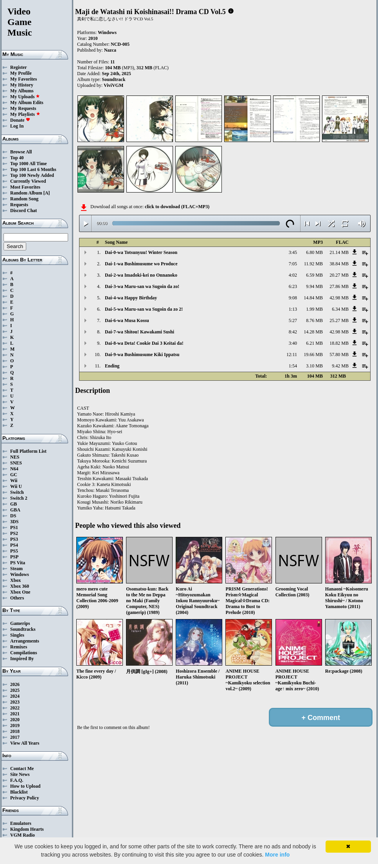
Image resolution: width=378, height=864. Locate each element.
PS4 (14, 545)
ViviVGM (113, 85)
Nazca (110, 50)
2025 (15, 690)
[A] (46, 193)
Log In (16, 126)
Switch (17, 492)
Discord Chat (23, 210)
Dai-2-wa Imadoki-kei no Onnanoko (141, 275)
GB (13, 504)
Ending (112, 366)
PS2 (14, 533)
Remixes (18, 647)
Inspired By (22, 658)
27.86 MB (339, 286)
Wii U (16, 486)
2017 (15, 737)
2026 (15, 684)
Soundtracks (23, 629)
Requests (19, 204)
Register (18, 67)
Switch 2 (18, 498)
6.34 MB (340, 309)
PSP (14, 557)
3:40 (293, 343)
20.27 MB (339, 275)
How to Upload (25, 786)
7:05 (293, 263)
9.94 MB (314, 286)
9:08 (293, 298)
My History (21, 85)
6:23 (293, 286)
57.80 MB (339, 354)
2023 (15, 702)
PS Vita (17, 562)
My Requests (23, 108)
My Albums (22, 91)
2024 (15, 696)
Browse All (21, 152)
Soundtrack (113, 79)
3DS (14, 521)
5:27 (293, 320)
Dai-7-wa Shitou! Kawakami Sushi (139, 332)
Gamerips (20, 623)
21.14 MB (339, 252)
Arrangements (24, 641)
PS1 (14, 527)
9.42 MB (340, 366)
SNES (16, 463)
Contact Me (22, 768)
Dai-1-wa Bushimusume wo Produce (141, 263)
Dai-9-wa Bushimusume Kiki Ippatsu (142, 354)
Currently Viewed (28, 181)
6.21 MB (314, 343)
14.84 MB (313, 298)
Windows (19, 574)
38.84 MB (339, 263)
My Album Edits (26, 102)
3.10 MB (314, 366)
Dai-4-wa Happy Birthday (131, 298)
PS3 (14, 539)
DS (13, 515)
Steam (16, 568)
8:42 (293, 332)
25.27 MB (339, 320)
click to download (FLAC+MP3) (177, 206)
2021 (15, 713)
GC (13, 474)
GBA (15, 510)
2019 (15, 725)
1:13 (293, 309)
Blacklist (19, 792)
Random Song (24, 199)
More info (277, 854)
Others (17, 598)
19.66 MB (313, 354)
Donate (20, 120)
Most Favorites (25, 187)
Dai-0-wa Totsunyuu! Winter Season (141, 252)
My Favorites (23, 79)
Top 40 (17, 157)
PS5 (14, 551)
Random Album (26, 193)
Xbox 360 (19, 586)
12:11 (291, 354)
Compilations (23, 652)
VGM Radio (22, 835)
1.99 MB (314, 309)
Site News (20, 774)
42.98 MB (339, 298)
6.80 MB (314, 252)
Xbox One (20, 592)
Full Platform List (28, 451)
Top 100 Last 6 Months (33, 169)
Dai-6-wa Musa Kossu (127, 320)
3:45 (293, 252)
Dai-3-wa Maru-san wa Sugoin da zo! (142, 286)
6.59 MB (314, 275)
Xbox (15, 580)
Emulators (20, 823)
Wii (13, 480)
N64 (14, 469)
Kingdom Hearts (27, 829)
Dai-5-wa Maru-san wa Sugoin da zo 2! (144, 309)
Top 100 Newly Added (32, 175)
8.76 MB (314, 320)
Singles (17, 635)
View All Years (24, 743)
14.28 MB (313, 332)
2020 (15, 719)
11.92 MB (313, 263)
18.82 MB (339, 343)
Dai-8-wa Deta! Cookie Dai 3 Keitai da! (144, 343)
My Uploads (25, 96)
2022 (15, 708)
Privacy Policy (24, 798)
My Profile (21, 73)
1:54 (293, 366)
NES (14, 457)
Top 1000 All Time (28, 163)
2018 (15, 731)
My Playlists (25, 114)
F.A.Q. (16, 780)
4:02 (293, 275)
